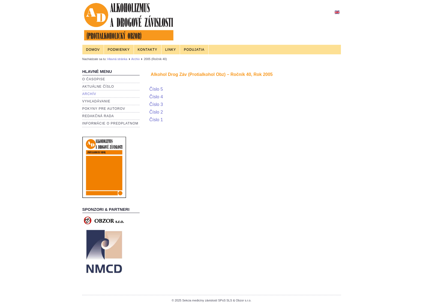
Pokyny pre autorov (103, 109)
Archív (135, 59)
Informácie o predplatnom (110, 123)
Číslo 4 (156, 96)
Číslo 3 (156, 104)
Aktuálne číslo (98, 86)
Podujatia (194, 50)
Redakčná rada (98, 116)
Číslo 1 (156, 119)
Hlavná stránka (117, 59)
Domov (93, 50)
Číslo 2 (156, 112)
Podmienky (119, 50)
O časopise (93, 79)
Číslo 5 (156, 89)
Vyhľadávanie (96, 101)
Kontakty (147, 50)
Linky (170, 50)
